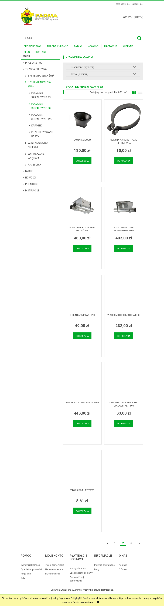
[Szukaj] (139, 38)
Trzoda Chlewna (36, 69)
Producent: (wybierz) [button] (82, 67)
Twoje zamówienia (54, 565)
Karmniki (36, 125)
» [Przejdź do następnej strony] (139, 543)
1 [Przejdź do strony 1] (115, 543)
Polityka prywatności (104, 565)
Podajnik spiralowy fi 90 (41, 106)
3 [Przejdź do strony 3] (131, 543)
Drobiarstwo (34, 62)
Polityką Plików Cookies (83, 598)
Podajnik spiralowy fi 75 (41, 95)
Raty (23, 578)
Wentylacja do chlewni (38, 145)
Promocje (31, 184)
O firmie (123, 569)
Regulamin (26, 573)
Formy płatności (78, 568)
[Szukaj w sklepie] (82, 38)
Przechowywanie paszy (42, 134)
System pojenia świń (41, 75)
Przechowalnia (52, 573)
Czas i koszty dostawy (81, 572)
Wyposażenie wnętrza (36, 156)
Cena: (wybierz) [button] (79, 74)
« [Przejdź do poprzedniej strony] (108, 543)
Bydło (29, 171)
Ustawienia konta (54, 569)
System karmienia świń (39, 84)
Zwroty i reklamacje (30, 565)
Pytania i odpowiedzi (31, 569)
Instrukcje (32, 190)
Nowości (30, 177)
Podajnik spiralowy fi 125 (41, 116)
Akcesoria (34, 164)
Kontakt (123, 565)
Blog (96, 569)
